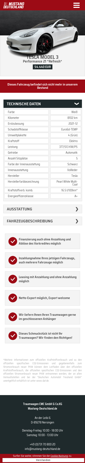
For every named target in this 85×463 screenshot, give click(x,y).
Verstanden (43, 460)
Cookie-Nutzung (59, 456)
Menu (78, 5)
